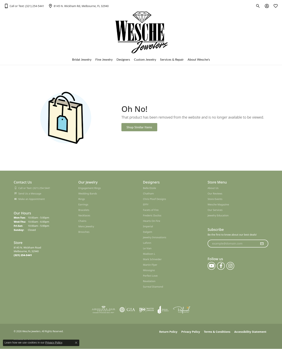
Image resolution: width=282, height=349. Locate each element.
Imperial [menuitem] (148, 226)
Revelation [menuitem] (149, 281)
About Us (213, 188)
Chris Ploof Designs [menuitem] (154, 199)
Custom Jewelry (145, 59)
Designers (123, 59)
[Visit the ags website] (103, 310)
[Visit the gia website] (127, 310)
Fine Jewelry (104, 59)
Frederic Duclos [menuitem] (152, 215)
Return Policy (168, 332)
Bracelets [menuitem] (83, 210)
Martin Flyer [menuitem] (150, 264)
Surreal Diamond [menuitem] (153, 286)
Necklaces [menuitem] (84, 215)
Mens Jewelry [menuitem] (86, 226)
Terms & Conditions (217, 332)
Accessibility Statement (250, 332)
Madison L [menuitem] (149, 253)
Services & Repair (172, 59)
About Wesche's (199, 59)
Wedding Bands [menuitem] (87, 193)
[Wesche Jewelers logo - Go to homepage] (141, 29)
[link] (78, 6)
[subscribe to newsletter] (262, 243)
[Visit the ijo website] (146, 310)
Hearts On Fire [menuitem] (151, 221)
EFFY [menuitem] (145, 204)
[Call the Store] (23, 255)
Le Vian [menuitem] (147, 248)
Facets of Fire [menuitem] (151, 210)
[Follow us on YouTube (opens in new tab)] (211, 266)
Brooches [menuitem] (83, 232)
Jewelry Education (218, 215)
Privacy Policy (190, 332)
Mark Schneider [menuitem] (152, 259)
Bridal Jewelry (81, 59)
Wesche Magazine (218, 204)
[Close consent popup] (76, 343)
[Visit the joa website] (163, 310)
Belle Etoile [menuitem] (149, 188)
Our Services (215, 210)
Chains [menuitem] (82, 221)
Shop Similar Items (139, 127)
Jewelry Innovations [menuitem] (154, 237)
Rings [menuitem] (81, 199)
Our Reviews (215, 193)
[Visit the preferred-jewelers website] (182, 310)
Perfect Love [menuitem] (150, 275)
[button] (24, 6)
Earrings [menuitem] (83, 204)
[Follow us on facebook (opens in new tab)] (221, 266)
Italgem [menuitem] (147, 232)
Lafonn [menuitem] (147, 243)
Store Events (215, 199)
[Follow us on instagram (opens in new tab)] (230, 266)
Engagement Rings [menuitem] (89, 188)
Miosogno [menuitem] (149, 270)
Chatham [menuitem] (148, 193)
